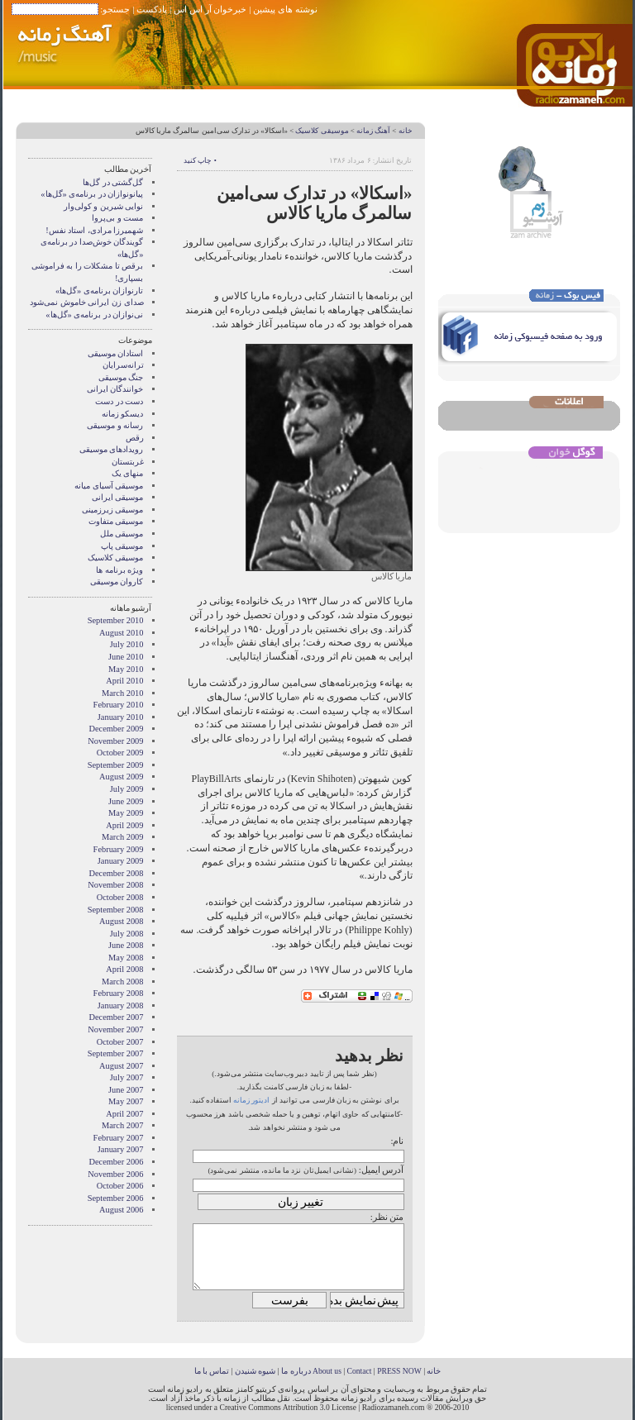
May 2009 (125, 812)
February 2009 (118, 849)
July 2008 (127, 933)
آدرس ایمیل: (381, 1170)
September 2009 (116, 765)
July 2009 (127, 788)
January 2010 (121, 717)
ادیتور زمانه (251, 1100)
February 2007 (118, 1137)
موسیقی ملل (122, 533)
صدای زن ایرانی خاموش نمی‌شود (86, 302)
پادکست (151, 9)
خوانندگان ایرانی (115, 388)
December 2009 (115, 728)
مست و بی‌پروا (117, 217)
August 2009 (121, 776)
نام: (396, 1141)
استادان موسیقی (116, 353)
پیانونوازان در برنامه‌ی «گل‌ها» (92, 193)
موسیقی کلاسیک (321, 130)
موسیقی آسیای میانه (108, 485)
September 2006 (116, 1198)
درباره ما (295, 1370)
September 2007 (116, 1053)
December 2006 (115, 1161)
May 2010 (125, 669)
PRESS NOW (399, 1370)
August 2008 (121, 921)
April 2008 (124, 969)
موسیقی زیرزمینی (113, 509)
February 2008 (118, 993)
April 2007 (124, 1113)
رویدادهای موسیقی (111, 449)
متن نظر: (387, 1217)
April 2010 (124, 680)
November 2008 (115, 884)
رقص (135, 437)
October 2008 (120, 897)
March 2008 (123, 981)
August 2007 (121, 1065)
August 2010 (121, 632)
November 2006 (115, 1174)
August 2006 (121, 1209)
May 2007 (125, 1101)
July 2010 (127, 644)
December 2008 (115, 873)
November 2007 (115, 1029)
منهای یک (128, 473)
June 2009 (125, 801)
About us (327, 1370)
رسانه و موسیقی (115, 425)
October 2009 (120, 752)
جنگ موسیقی (121, 377)
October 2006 (120, 1185)
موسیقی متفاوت (116, 521)
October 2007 (120, 1041)
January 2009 (121, 860)
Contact (359, 1370)
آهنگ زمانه (373, 130)
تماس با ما (212, 1370)
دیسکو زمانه (123, 413)
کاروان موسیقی (117, 581)
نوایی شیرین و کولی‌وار (104, 206)
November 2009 (115, 741)
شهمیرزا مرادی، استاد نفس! (94, 230)
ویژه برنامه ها (119, 569)
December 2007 (115, 1017)
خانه (406, 130)
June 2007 (125, 1089)
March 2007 (123, 1125)
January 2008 (121, 1005)
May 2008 (125, 957)
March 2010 (123, 693)
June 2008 (125, 945)
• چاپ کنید (200, 160)
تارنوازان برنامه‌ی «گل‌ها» (99, 290)
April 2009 (124, 825)
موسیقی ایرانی (118, 497)
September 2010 (116, 620)
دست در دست (119, 401)
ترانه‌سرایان (123, 364)
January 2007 (121, 1149)
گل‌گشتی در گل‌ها (113, 182)
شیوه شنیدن (255, 1370)
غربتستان (128, 461)
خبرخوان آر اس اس (210, 9)
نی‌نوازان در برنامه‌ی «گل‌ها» (94, 314)
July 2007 (127, 1077)
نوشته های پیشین (285, 9)
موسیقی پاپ (122, 545)
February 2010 (118, 704)
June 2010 (125, 656)
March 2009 (123, 836)
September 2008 (116, 909)
